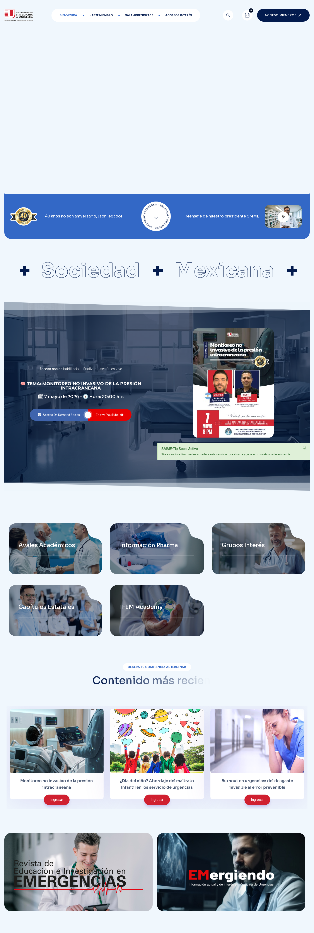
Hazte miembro (101, 15)
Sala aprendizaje (139, 15)
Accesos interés (178, 15)
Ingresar (56, 800)
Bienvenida (68, 15)
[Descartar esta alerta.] (304, 448)
